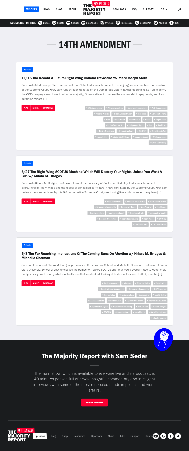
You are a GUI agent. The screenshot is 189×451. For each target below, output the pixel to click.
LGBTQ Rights (160, 294)
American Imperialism (137, 107)
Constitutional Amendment (112, 289)
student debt (102, 136)
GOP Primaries (160, 289)
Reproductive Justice (108, 218)
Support (148, 9)
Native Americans (106, 131)
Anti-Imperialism (159, 107)
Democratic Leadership (106, 207)
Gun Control (146, 207)
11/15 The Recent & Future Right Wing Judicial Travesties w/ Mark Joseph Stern (84, 78)
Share (36, 107)
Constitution (161, 283)
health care (120, 119)
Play (26, 107)
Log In (163, 9)
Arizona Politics (102, 113)
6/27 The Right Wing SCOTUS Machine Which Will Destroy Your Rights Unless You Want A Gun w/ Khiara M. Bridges (92, 174)
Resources (79, 436)
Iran (150, 125)
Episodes (31, 9)
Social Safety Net (159, 131)
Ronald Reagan (159, 306)
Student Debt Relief (121, 136)
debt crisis (142, 113)
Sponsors (119, 9)
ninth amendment (116, 212)
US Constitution (159, 224)
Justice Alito (144, 294)
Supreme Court (141, 136)
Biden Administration (123, 113)
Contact (149, 436)
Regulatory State (137, 212)
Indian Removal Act (115, 125)
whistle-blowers (159, 318)
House (147, 119)
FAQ (134, 9)
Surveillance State (158, 312)
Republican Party (126, 131)
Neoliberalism (115, 300)
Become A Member (94, 402)
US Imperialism (159, 136)
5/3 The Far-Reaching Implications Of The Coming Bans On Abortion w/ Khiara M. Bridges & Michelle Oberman (94, 255)
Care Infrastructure (158, 201)
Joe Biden (162, 125)
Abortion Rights (143, 283)
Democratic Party (159, 113)
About (72, 9)
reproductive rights (130, 218)
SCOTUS (142, 131)
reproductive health (158, 212)
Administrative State (136, 201)
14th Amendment (95, 107)
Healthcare (135, 119)
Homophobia (109, 294)
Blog (46, 9)
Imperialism (161, 119)
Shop (59, 9)
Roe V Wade (148, 218)
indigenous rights (136, 125)
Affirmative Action (115, 107)
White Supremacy (158, 142)
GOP (108, 119)
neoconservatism (96, 300)
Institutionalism (97, 212)
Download (48, 107)
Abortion (127, 283)
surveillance (140, 312)
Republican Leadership (122, 306)
